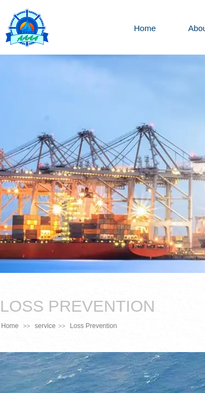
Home (145, 28)
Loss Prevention (93, 326)
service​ (45, 326)
